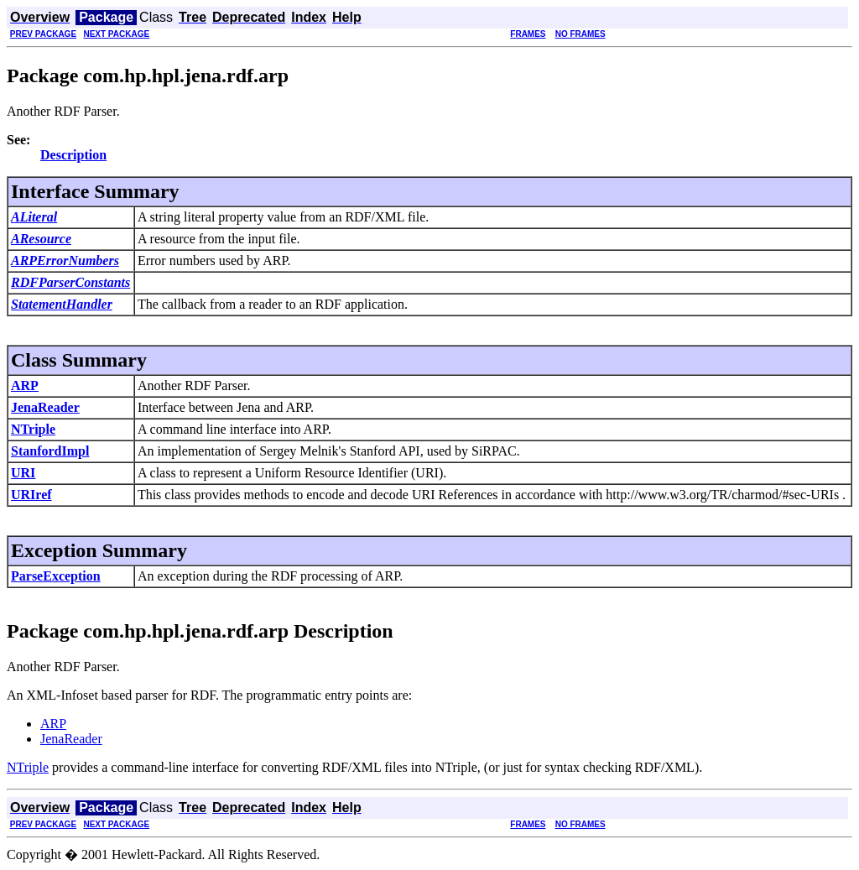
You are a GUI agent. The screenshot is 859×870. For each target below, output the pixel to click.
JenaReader (45, 407)
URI (23, 473)
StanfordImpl (50, 451)
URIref (31, 494)
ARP (25, 385)
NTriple (33, 429)
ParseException (56, 576)
